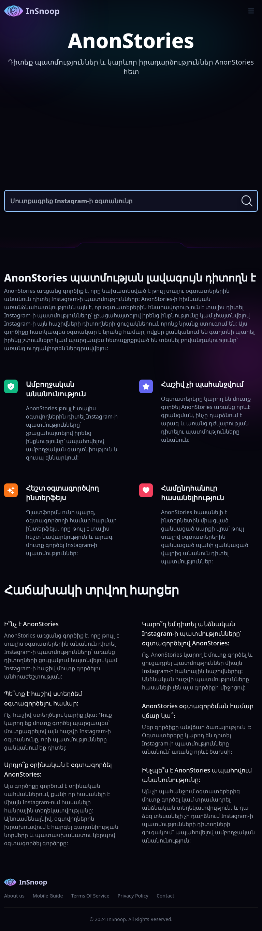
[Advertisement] (131, 135)
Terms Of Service (90, 895)
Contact (165, 895)
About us (14, 895)
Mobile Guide (48, 895)
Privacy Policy (132, 895)
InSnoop (32, 10)
